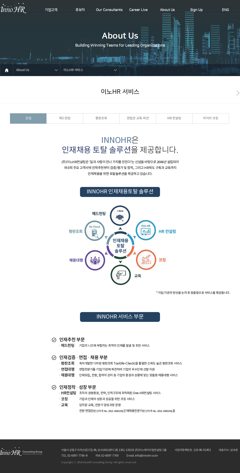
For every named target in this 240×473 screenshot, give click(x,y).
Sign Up (196, 10)
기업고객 (51, 10)
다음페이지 (238, 93)
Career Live (138, 10)
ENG (225, 10)
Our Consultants (109, 10)
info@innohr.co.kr (146, 455)
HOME (6, 70)
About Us (167, 10)
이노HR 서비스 (73, 70)
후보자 (80, 10)
